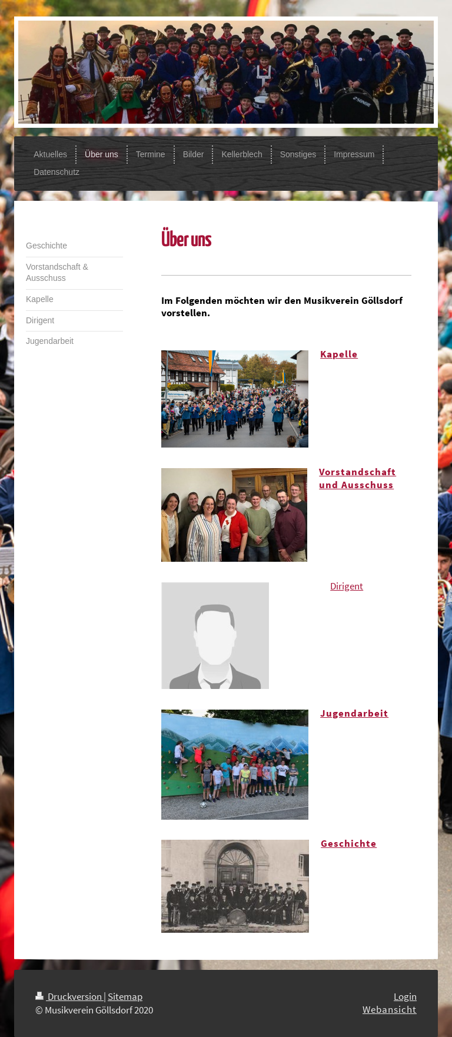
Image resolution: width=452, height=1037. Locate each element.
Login (405, 996)
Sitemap (125, 996)
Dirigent (346, 585)
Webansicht (390, 1009)
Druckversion (69, 996)
